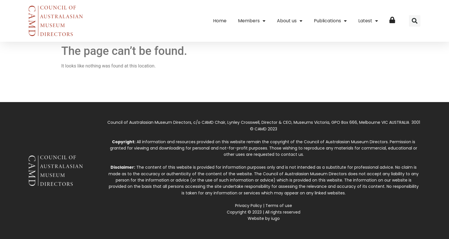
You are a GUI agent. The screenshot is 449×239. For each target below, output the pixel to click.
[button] (414, 21)
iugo (275, 218)
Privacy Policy (248, 205)
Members (251, 21)
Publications (330, 21)
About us (289, 21)
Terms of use (278, 205)
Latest (368, 21)
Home (220, 20)
